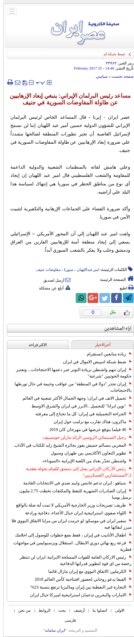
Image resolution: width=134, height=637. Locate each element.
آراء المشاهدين (114, 328)
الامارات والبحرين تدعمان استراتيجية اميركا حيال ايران (77, 594)
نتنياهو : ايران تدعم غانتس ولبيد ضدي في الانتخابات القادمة (74, 483)
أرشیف (75, 610)
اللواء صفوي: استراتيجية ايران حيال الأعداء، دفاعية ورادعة (75, 512)
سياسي (98, 76)
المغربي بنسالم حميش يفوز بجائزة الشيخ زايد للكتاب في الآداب (69, 445)
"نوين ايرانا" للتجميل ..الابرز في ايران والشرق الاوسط (78, 406)
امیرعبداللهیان (85, 269)
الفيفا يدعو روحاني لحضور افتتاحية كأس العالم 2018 (79, 579)
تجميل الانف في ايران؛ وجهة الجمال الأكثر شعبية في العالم (73, 398)
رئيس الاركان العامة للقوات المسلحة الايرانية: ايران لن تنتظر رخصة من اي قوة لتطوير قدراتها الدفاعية (72, 560)
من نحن (21, 610)
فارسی (67, 620)
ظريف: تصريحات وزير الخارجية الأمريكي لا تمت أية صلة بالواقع (70, 505)
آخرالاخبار (99, 345)
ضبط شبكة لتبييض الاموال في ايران (94, 361)
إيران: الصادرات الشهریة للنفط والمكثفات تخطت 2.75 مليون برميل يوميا (72, 494)
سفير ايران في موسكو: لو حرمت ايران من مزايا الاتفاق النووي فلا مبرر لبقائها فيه (68, 524)
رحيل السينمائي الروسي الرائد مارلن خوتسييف (84, 437)
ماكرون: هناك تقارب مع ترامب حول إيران (89, 421)
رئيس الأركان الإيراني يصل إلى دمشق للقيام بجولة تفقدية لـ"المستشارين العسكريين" (75, 472)
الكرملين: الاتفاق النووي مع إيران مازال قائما (86, 571)
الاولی (116, 610)
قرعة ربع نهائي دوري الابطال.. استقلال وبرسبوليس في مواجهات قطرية (69, 546)
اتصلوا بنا (96, 610)
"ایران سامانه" (51, 630)
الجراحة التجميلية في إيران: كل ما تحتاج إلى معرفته (80, 413)
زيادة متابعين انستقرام (106, 353)
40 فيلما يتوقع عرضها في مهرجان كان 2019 (87, 429)
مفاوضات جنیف (45, 269)
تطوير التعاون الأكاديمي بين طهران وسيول (88, 453)
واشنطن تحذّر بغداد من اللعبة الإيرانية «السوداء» (83, 460)
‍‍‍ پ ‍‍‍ (37, 82)
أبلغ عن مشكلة (51, 288)
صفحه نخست (119, 76)
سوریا (65, 269)
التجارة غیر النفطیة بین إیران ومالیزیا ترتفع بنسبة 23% (78, 587)
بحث (59, 610)
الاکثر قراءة (35, 345)
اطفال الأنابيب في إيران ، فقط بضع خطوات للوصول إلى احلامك (70, 535)
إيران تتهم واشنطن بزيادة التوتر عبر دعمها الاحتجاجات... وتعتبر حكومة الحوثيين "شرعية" (70, 373)
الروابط (41, 610)
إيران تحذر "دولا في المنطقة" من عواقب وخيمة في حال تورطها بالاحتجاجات (69, 387)
